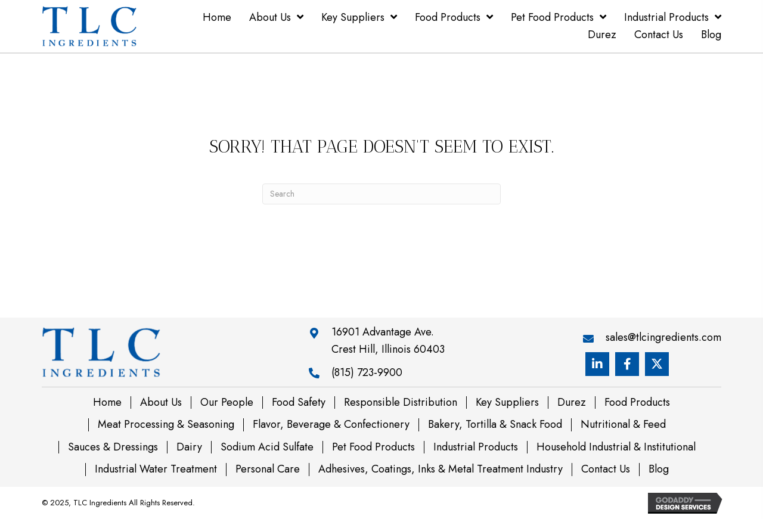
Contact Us (605, 469)
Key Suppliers (507, 402)
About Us (161, 402)
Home (107, 402)
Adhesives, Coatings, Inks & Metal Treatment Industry (440, 469)
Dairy (189, 447)
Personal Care (267, 469)
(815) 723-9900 (366, 372)
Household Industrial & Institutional (616, 447)
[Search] (381, 194)
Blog (659, 469)
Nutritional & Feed (623, 424)
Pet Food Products (373, 447)
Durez (571, 402)
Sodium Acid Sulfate (267, 447)
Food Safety (298, 402)
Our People (226, 402)
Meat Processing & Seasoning (166, 424)
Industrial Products (475, 447)
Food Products (637, 402)
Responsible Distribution (400, 402)
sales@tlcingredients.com (663, 337)
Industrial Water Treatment (156, 469)
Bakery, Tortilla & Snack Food (495, 424)
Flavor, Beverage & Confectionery (331, 424)
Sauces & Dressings (113, 447)
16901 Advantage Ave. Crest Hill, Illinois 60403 (388, 340)
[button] (597, 364)
